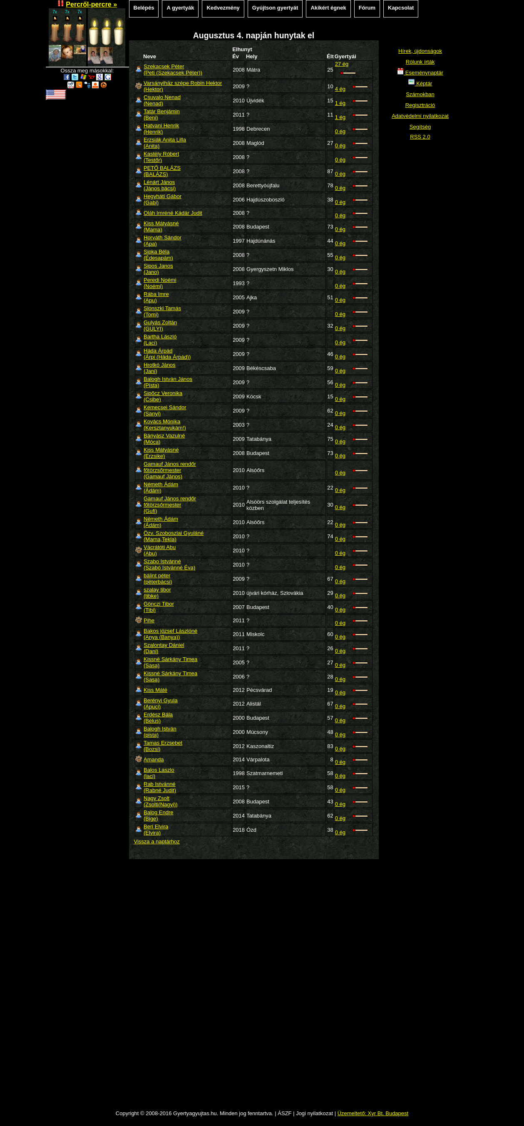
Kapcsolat (401, 8)
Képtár (420, 83)
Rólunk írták (420, 62)
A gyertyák (180, 8)
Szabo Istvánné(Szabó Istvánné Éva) (169, 564)
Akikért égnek (328, 8)
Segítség (420, 127)
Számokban (420, 94)
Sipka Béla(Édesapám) (158, 255)
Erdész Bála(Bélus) (158, 717)
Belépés (144, 8)
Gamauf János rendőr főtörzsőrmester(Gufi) (170, 504)
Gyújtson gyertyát (275, 8)
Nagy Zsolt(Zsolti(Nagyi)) (161, 801)
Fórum (367, 8)
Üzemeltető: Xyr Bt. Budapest (373, 1113)
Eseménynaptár (420, 73)
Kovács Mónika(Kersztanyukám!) (165, 424)
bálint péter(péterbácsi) (158, 578)
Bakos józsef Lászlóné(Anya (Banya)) (170, 634)
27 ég (342, 64)
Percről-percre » (91, 4)
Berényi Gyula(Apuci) (161, 703)
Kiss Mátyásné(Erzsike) (161, 453)
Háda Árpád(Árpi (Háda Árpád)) (167, 354)
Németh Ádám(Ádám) (161, 487)
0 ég (340, 131)
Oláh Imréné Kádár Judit (173, 213)
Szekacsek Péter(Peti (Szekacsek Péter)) (173, 69)
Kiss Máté (155, 690)
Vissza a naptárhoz (157, 841)
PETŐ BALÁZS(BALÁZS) (162, 171)
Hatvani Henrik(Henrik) (161, 128)
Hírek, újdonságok (420, 51)
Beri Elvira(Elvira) (156, 829)
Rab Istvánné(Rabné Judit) (160, 787)
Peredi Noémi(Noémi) (160, 283)
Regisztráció (420, 105)
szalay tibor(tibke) (157, 593)
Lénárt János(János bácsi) (160, 185)
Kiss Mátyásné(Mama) (161, 226)
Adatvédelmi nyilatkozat (420, 116)
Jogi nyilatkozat (314, 1113)
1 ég (340, 103)
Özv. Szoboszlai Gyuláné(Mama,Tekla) (174, 536)
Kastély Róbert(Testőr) (161, 157)
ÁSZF (284, 1113)
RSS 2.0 (420, 137)
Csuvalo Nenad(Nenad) (162, 100)
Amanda (154, 759)
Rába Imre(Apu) (156, 297)
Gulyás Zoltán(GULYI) (160, 325)
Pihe (149, 620)
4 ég (340, 89)
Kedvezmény (222, 8)
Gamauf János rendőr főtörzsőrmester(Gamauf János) (170, 470)
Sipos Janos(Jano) (158, 269)
